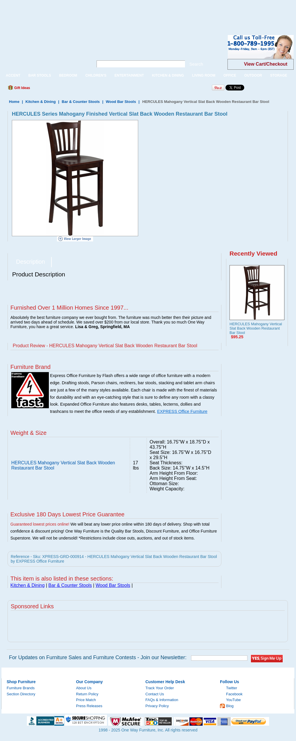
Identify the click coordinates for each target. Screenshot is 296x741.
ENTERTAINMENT (129, 75)
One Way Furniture (44, 51)
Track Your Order (159, 688)
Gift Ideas (21, 88)
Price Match (86, 700)
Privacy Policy (157, 706)
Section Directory (21, 694)
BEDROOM (68, 75)
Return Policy (87, 694)
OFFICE (229, 75)
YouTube (233, 700)
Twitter (231, 688)
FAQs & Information (161, 700)
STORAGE (278, 75)
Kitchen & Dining (40, 101)
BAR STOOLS (39, 75)
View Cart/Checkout (265, 64)
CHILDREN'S (95, 75)
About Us (83, 688)
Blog (230, 706)
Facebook (234, 694)
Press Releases (89, 706)
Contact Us (154, 694)
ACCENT (13, 75)
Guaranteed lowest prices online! (39, 524)
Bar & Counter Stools (81, 101)
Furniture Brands (21, 688)
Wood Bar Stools (121, 101)
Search (196, 64)
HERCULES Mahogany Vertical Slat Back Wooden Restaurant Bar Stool (256, 328)
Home (14, 101)
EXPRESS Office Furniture (182, 411)
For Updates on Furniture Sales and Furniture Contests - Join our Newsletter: (97, 657)
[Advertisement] (105, 13)
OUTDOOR (253, 75)
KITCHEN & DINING (168, 75)
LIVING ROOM (203, 75)
